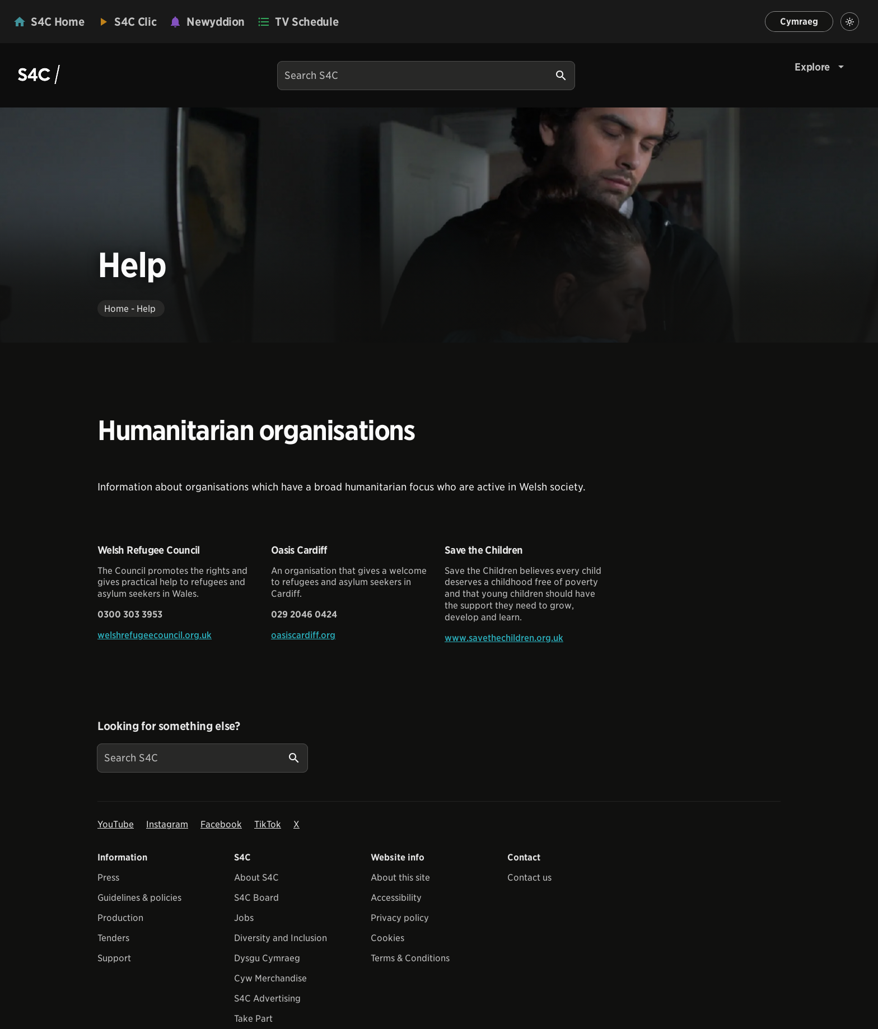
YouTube (115, 824)
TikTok (267, 824)
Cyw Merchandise (270, 978)
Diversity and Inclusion (280, 938)
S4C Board (256, 897)
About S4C (256, 877)
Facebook (221, 824)
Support (114, 958)
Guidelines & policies (139, 897)
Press (108, 877)
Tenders (113, 938)
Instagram (167, 824)
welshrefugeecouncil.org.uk (154, 635)
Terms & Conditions (410, 958)
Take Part (253, 1018)
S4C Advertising (267, 998)
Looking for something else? (168, 726)
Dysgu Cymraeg (267, 958)
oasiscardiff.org (303, 635)
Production (120, 918)
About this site (400, 877)
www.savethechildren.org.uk (504, 638)
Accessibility (396, 897)
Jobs (244, 918)
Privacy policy (400, 918)
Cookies (387, 938)
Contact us (529, 877)
